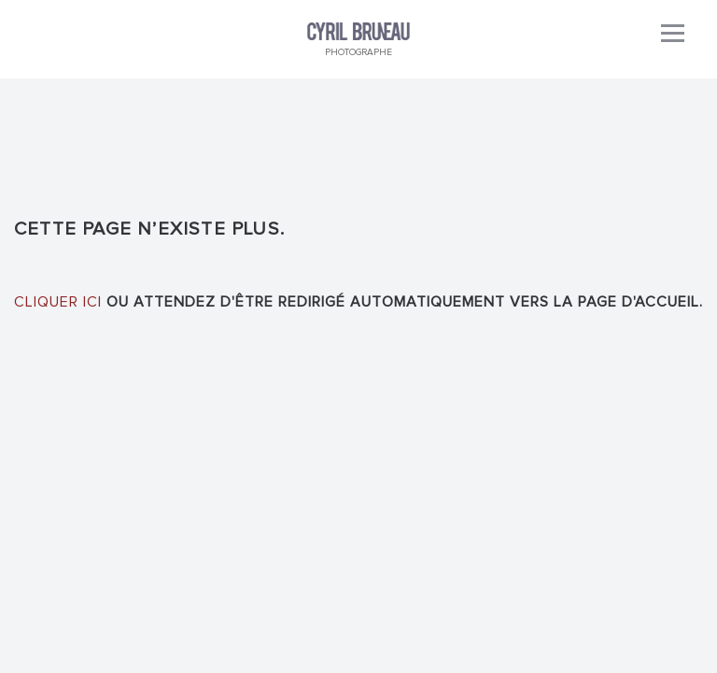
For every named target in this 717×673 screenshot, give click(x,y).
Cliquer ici (58, 301)
